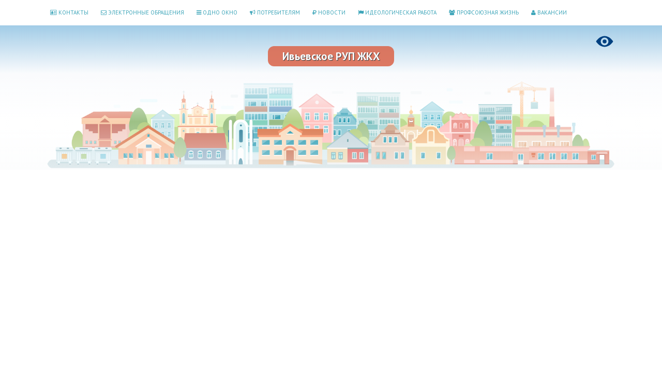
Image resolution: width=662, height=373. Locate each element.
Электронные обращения (142, 12)
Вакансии (549, 12)
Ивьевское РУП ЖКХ (331, 56)
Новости (328, 12)
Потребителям (275, 12)
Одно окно (217, 12)
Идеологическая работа (397, 12)
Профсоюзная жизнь (484, 12)
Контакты (69, 12)
